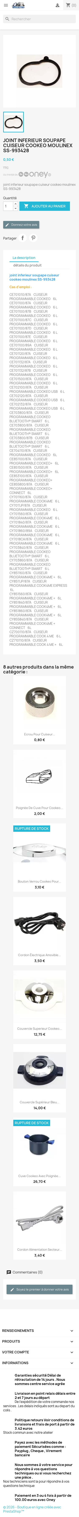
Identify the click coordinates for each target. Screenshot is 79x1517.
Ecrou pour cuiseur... (39, 734)
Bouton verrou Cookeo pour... (39, 881)
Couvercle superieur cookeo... (39, 1029)
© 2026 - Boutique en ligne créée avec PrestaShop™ (32, 1509)
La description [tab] (24, 258)
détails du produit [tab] (27, 265)
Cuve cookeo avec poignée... (39, 1176)
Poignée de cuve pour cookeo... (39, 808)
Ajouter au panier (45, 206)
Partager (22, 238)
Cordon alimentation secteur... (39, 1250)
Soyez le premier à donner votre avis (39, 1289)
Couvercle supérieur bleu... (39, 1102)
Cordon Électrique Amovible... (39, 955)
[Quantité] (8, 206)
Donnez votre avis (21, 225)
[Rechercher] (39, 19)
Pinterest (33, 238)
